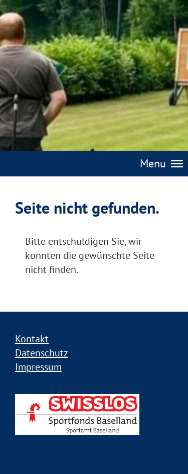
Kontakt (32, 338)
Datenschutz (41, 352)
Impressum (38, 366)
